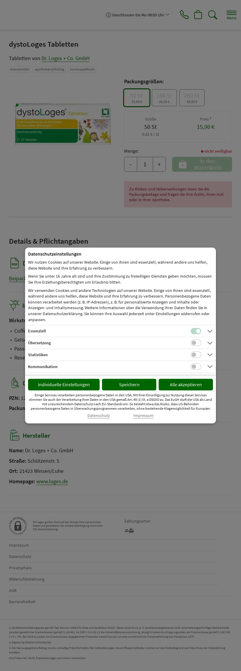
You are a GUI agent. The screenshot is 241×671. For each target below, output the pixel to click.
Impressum (143, 415)
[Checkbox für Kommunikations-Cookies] (196, 366)
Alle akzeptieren (186, 384)
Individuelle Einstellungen (64, 384)
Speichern (129, 384)
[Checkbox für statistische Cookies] (196, 354)
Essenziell (37, 331)
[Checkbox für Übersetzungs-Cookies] (196, 343)
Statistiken (38, 354)
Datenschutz (98, 415)
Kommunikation (43, 366)
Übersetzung (39, 342)
